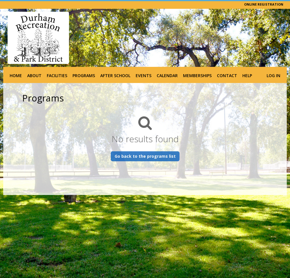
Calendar (167, 75)
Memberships (197, 75)
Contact (227, 75)
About (34, 75)
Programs (83, 75)
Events (143, 75)
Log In (273, 75)
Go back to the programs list (145, 156)
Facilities (57, 75)
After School (115, 75)
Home (16, 75)
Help (247, 75)
